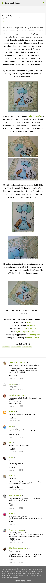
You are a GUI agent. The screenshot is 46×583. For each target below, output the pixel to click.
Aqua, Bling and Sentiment (26, 332)
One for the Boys (30, 329)
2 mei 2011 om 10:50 (16, 524)
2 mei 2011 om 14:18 (16, 542)
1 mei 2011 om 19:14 (16, 437)
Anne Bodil (6, 347)
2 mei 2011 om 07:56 (16, 508)
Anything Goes (34, 335)
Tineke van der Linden (16, 530)
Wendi (11, 513)
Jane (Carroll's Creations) (17, 362)
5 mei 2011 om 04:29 (16, 562)
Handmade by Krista (12, 3)
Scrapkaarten (27, 347)
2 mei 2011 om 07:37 (16, 490)
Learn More (20, 581)
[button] (3, 22)
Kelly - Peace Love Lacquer (18, 548)
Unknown (12, 411)
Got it (29, 581)
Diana (11, 426)
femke (11, 475)
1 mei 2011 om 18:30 (16, 421)
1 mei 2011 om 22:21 (16, 452)
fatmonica (12, 384)
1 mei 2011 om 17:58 (16, 406)
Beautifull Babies (32, 338)
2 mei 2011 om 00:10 (16, 470)
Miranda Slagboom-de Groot (19, 395)
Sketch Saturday (35, 116)
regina (11, 457)
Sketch (29, 322)
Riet (10, 443)
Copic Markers (16, 347)
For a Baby (31, 325)
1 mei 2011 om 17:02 (16, 378)
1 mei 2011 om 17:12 (16, 390)
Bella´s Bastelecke (15, 495)
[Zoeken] (43, 3)
